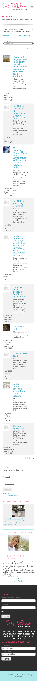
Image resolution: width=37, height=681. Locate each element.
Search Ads (7, 38)
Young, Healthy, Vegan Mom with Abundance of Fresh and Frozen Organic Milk (20, 158)
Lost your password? (10, 495)
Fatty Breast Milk (19, 327)
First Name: (5, 645)
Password (6, 477)
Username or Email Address (13, 470)
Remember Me (10, 485)
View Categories (24, 35)
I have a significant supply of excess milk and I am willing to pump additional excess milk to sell (18, 572)
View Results (18, 581)
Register (6, 493)
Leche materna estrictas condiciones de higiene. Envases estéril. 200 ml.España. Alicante (20, 245)
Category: (6, 41)
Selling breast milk (19, 427)
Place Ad (6, 35)
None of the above (11, 576)
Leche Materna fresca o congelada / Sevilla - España (19, 390)
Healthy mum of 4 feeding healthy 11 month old (19, 292)
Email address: (6, 651)
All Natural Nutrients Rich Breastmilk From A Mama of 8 (19, 112)
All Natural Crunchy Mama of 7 (19, 203)
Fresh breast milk (20, 354)
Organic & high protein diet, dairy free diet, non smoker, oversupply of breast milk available (20, 67)
